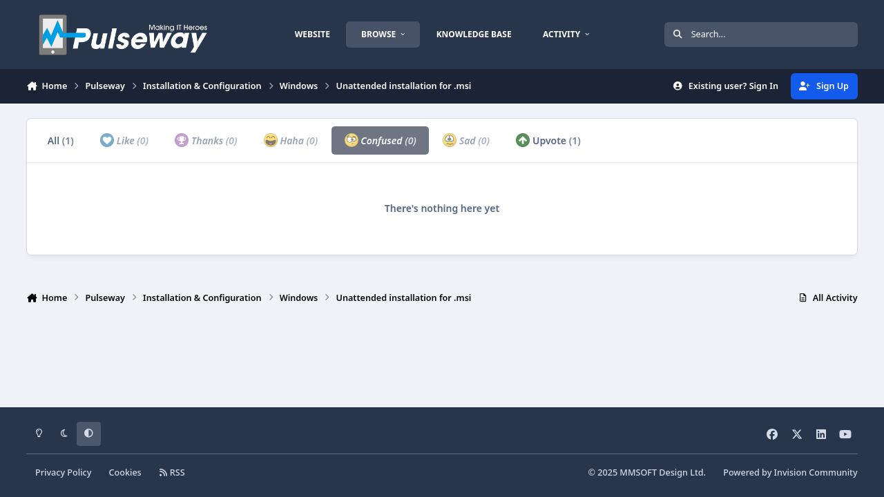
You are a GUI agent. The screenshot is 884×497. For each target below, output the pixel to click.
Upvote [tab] (548, 140)
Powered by (790, 472)
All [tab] (61, 140)
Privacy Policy (63, 472)
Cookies (125, 472)
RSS (172, 472)
